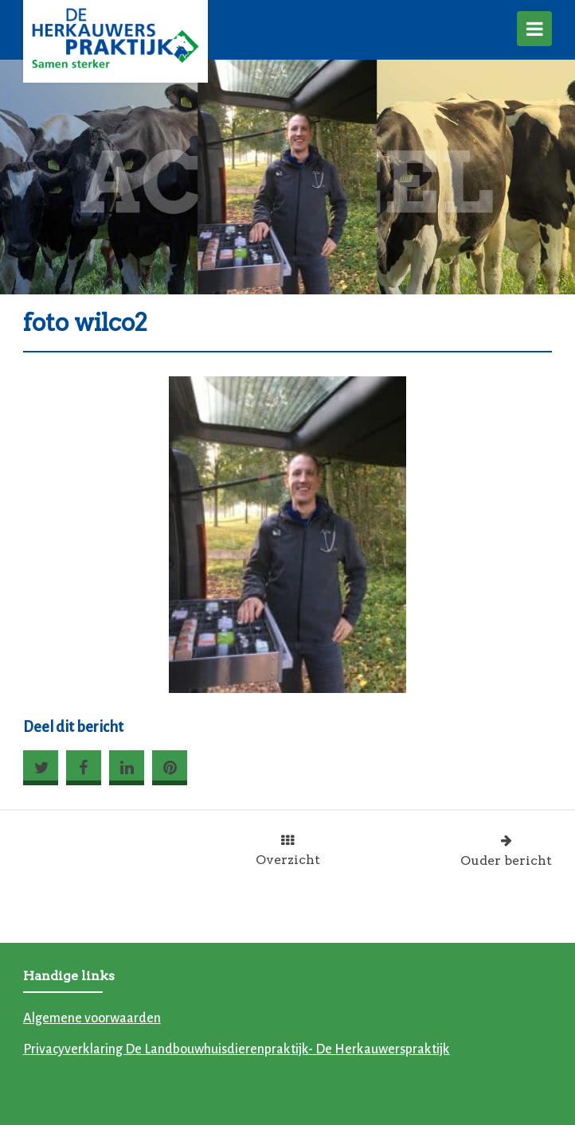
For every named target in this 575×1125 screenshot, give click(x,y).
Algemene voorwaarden (92, 1018)
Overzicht (288, 851)
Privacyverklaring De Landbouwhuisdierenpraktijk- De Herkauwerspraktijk (236, 1049)
